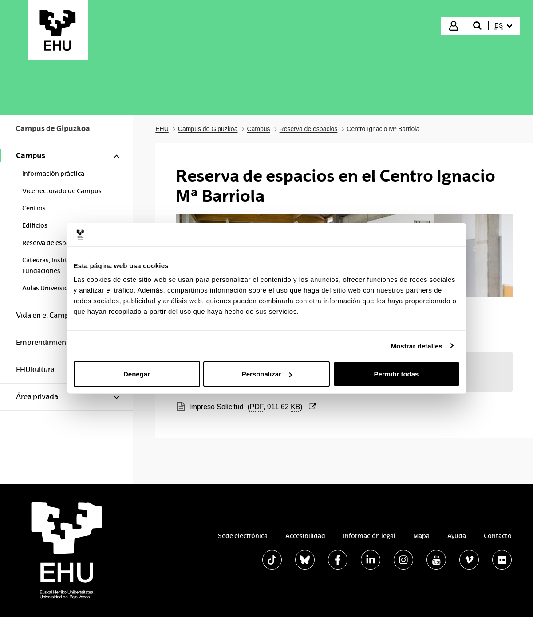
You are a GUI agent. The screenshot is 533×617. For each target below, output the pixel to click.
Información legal (369, 535)
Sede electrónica (243, 535)
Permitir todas (396, 374)
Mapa (421, 535)
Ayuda (456, 535)
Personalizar (267, 374)
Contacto (498, 535)
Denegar (136, 374)
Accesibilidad (305, 535)
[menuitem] (503, 26)
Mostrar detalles (416, 345)
